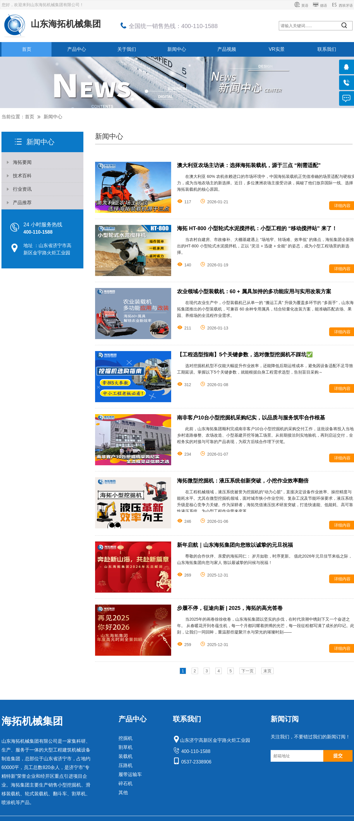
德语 (320, 6)
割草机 (125, 747)
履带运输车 (130, 774)
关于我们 (126, 49)
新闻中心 (176, 49)
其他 (123, 792)
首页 (26, 49)
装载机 (125, 756)
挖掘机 (125, 738)
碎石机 (125, 783)
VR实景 (276, 49)
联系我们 (326, 49)
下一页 (247, 671)
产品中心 (76, 49)
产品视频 (226, 49)
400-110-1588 (191, 751)
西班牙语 (342, 6)
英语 (301, 6)
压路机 (125, 765)
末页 (267, 671)
